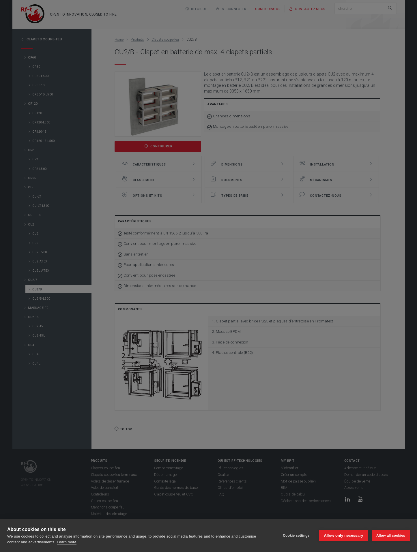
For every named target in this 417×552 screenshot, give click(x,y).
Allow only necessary (343, 535)
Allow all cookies (390, 536)
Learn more (66, 542)
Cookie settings (296, 536)
